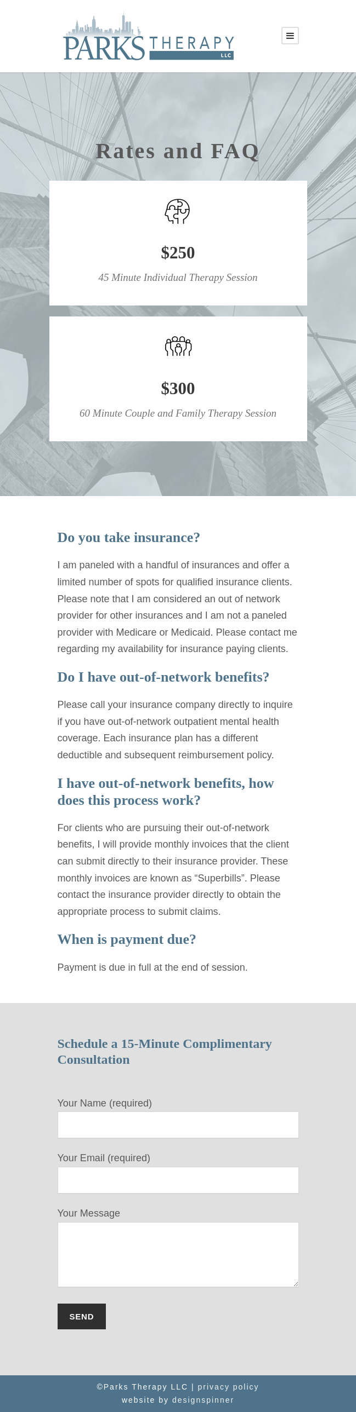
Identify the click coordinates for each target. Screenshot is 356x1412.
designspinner (203, 1400)
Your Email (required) (178, 1173)
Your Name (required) (178, 1118)
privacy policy (228, 1386)
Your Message (178, 1250)
